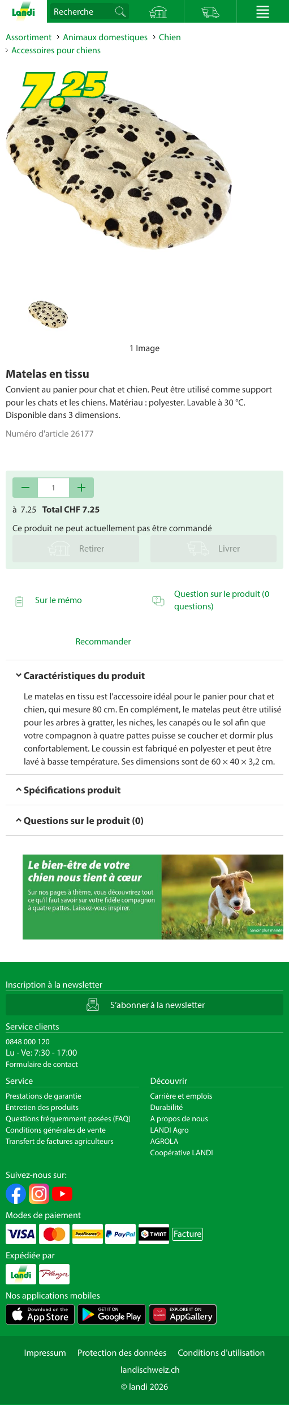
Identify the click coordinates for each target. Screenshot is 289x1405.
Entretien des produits (42, 1107)
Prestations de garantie (43, 1096)
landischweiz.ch (150, 1370)
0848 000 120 (28, 1041)
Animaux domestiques (105, 37)
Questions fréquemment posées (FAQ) (68, 1118)
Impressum (45, 1353)
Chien (170, 37)
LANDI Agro (169, 1130)
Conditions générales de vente (56, 1130)
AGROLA (164, 1141)
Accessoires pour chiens (56, 50)
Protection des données (122, 1353)
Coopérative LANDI (181, 1152)
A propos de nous (179, 1118)
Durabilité (166, 1107)
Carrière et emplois (181, 1096)
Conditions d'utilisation (221, 1353)
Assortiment (28, 37)
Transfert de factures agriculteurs (60, 1141)
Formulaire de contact (42, 1064)
